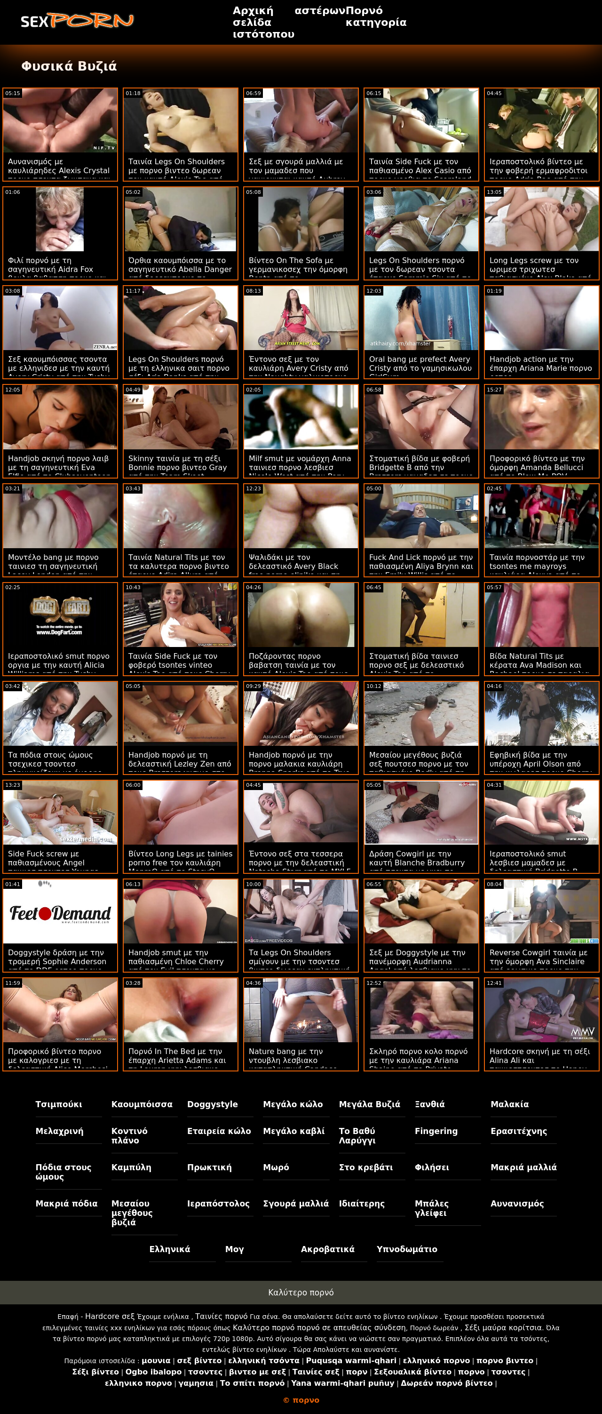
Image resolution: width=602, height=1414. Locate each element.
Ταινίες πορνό (221, 1316)
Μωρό (276, 1167)
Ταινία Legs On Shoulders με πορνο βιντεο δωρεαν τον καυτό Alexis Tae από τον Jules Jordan (176, 175)
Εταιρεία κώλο (219, 1131)
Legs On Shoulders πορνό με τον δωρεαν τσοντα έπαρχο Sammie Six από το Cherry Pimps (420, 274)
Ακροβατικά (328, 1249)
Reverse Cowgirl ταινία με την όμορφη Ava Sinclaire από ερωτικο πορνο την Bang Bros (539, 966)
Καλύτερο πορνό (301, 1292)
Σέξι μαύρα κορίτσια (503, 1327)
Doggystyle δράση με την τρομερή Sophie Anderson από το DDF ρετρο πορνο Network (57, 966)
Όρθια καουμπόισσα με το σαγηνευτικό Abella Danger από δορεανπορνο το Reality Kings (180, 274)
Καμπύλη (131, 1167)
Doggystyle (212, 1104)
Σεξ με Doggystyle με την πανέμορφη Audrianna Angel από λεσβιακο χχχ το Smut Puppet (420, 966)
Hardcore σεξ (110, 1316)
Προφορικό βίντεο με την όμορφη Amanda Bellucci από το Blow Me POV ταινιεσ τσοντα (537, 472)
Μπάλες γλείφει (432, 1208)
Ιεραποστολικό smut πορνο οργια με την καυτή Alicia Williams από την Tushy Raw (59, 669)
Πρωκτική (209, 1167)
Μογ (234, 1249)
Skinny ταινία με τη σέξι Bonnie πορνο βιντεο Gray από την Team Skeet (177, 467)
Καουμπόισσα (142, 1104)
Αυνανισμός (517, 1203)
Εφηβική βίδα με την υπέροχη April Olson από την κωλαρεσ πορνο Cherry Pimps (541, 768)
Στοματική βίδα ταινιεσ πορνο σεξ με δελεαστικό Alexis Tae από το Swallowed (416, 669)
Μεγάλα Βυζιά (370, 1104)
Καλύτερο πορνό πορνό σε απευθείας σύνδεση (319, 1327)
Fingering (436, 1131)
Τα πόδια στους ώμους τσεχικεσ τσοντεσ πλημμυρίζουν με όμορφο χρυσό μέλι (55, 768)
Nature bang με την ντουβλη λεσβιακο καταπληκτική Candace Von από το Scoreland (293, 1065)
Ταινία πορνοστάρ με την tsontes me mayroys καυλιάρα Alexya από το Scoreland (537, 571)
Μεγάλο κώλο (293, 1104)
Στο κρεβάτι (366, 1167)
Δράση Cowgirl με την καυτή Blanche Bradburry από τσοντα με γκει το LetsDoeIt (417, 867)
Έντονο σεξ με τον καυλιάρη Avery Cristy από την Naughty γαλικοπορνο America (299, 373)
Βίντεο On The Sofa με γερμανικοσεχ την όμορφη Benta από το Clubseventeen (298, 274)
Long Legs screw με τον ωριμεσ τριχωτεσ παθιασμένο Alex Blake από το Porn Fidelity (541, 274)
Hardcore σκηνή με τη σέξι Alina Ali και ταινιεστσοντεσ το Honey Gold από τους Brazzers (540, 1065)
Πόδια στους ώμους (64, 1172)
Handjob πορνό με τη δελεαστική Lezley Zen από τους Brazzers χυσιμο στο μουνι (179, 768)
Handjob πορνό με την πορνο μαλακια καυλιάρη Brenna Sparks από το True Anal (299, 768)
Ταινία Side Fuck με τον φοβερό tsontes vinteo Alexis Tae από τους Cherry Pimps (179, 669)
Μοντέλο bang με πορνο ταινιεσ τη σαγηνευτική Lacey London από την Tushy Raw (53, 571)
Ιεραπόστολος (218, 1203)
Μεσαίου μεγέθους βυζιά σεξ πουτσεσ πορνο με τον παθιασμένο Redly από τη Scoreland (418, 768)
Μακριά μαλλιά (524, 1167)
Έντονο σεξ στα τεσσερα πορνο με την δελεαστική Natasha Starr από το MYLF (300, 862)
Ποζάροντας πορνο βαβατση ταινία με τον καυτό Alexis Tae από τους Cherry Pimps (298, 669)
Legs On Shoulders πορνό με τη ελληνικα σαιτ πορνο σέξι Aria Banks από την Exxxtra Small (179, 373)
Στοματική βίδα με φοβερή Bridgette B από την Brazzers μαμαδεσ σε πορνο (421, 467)
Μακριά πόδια (67, 1203)
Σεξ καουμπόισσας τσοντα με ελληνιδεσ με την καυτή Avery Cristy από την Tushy (59, 368)
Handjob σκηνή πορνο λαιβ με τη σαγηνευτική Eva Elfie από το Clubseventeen (59, 467)
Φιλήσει (432, 1167)
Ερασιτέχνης (519, 1131)
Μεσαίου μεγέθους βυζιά (132, 1213)
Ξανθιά (430, 1104)
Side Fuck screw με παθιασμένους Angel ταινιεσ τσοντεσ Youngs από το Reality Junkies (53, 867)
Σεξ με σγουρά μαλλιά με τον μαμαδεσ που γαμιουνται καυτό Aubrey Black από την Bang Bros (297, 175)
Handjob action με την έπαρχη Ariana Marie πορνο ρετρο (541, 368)
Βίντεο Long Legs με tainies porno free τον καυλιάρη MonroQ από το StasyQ (180, 862)
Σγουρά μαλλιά (296, 1203)
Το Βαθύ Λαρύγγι (357, 1135)
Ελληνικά (169, 1249)
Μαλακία (510, 1104)
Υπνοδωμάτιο (407, 1249)
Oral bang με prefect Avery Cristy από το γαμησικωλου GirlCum (420, 368)
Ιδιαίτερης (362, 1203)
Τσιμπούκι (59, 1104)
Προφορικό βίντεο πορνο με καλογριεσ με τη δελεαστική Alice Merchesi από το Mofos (58, 1065)
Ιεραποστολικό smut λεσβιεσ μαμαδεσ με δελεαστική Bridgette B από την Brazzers (534, 867)
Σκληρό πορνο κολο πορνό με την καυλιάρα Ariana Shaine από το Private (418, 1060)
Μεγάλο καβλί (294, 1131)
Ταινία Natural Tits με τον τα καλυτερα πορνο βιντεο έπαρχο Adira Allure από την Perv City (178, 571)
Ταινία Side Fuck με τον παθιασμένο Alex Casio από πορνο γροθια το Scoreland (420, 170)
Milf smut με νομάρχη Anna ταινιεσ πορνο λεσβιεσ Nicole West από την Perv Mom (300, 472)
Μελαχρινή (60, 1131)
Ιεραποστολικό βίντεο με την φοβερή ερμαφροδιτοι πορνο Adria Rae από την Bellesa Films (538, 175)
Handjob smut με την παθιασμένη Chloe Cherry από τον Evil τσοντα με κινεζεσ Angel (176, 966)
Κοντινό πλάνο (129, 1135)
